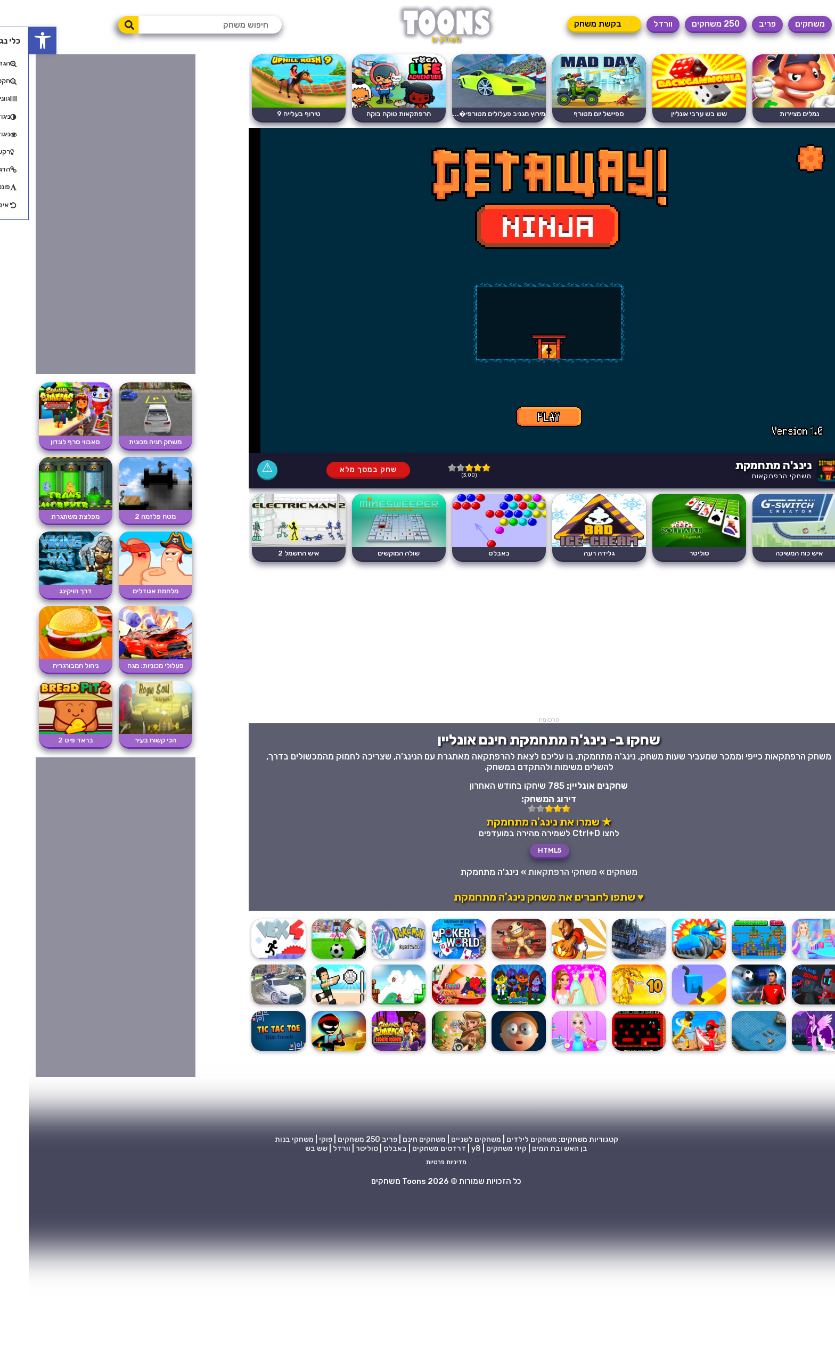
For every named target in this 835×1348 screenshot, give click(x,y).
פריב (738, 24)
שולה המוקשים (370, 553)
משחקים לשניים (447, 1139)
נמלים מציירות (770, 114)
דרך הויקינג (46, 591)
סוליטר (670, 553)
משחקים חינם (395, 1139)
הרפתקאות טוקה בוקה (370, 114)
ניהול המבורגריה (47, 665)
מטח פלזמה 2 (126, 516)
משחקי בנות (265, 1139)
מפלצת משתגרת (46, 516)
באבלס (470, 553)
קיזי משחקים (477, 1148)
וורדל (634, 24)
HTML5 (521, 850)
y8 (447, 1148)
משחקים (781, 24)
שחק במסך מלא (339, 469)
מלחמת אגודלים (127, 591)
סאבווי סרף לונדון (46, 442)
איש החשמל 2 (269, 553)
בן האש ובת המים (531, 1148)
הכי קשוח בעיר (126, 740)
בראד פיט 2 (46, 740)
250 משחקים (687, 24)
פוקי (297, 1139)
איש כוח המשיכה (770, 553)
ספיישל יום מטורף (570, 114)
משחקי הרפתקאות (753, 476)
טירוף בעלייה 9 (270, 114)
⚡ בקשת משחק (575, 24)
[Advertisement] (520, 641)
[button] (14, 40)
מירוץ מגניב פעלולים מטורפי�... (470, 114)
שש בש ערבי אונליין (670, 114)
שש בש (287, 1148)
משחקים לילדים (503, 1139)
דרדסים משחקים (410, 1148)
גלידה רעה (570, 553)
